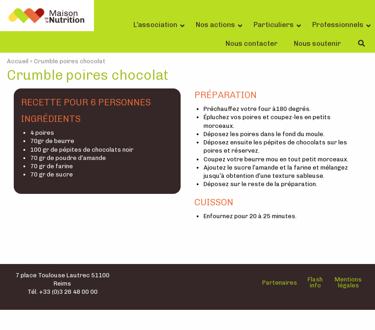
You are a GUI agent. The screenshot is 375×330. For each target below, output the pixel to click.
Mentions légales (348, 282)
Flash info (315, 282)
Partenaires (279, 282)
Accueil (17, 61)
